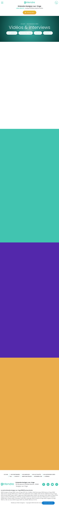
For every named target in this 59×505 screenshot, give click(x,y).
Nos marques (26, 474)
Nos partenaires (15, 474)
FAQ (11, 476)
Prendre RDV (29, 12)
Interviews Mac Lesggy (26, 33)
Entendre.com (38, 476)
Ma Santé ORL (48, 33)
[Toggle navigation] (2, 3)
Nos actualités (36, 474)
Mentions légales (27, 476)
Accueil (6, 474)
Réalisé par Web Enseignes (18, 502)
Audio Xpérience (11, 33)
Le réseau (47, 476)
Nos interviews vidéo (49, 474)
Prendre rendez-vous (48, 502)
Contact (16, 476)
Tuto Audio (38, 33)
